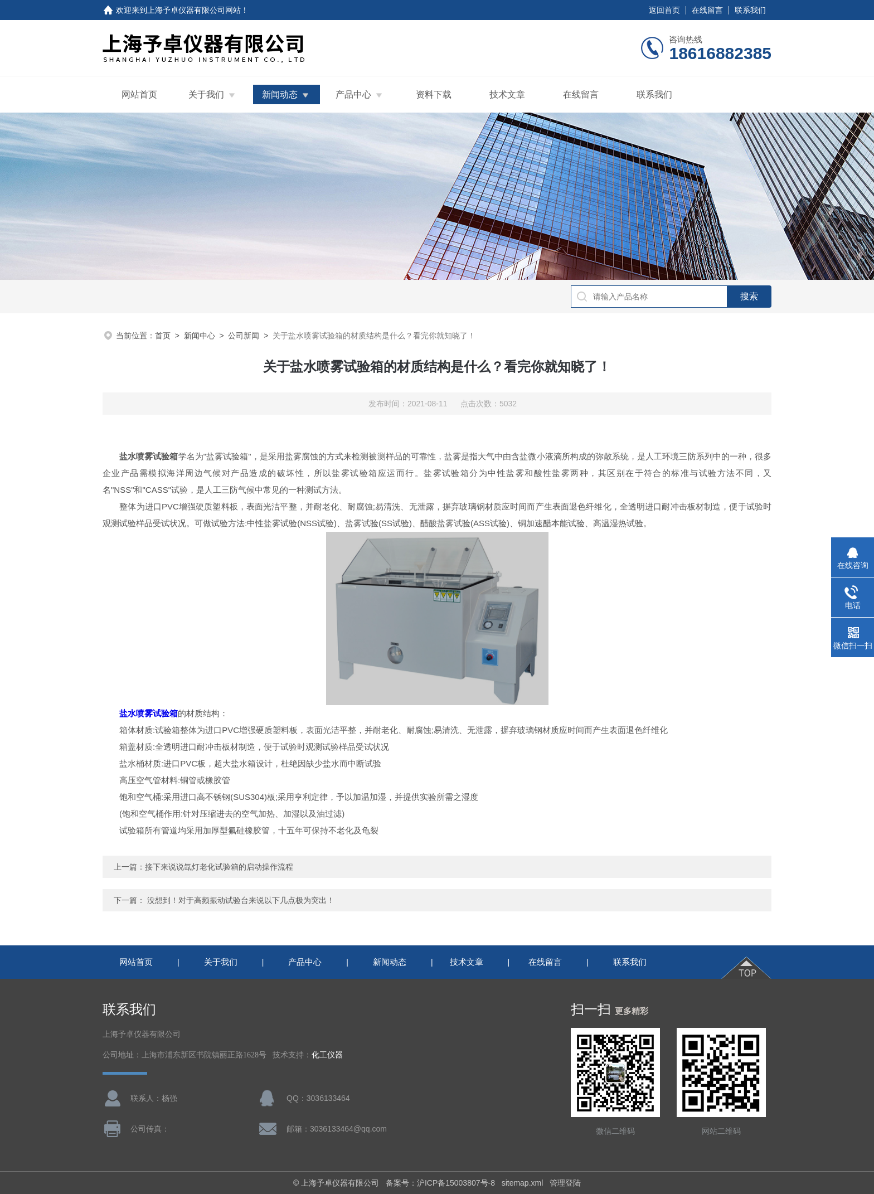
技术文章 (507, 94)
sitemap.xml (522, 1182)
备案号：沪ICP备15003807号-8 (440, 1182)
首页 (163, 335)
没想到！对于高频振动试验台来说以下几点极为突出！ (240, 900)
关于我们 (206, 94)
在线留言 (707, 10)
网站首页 (139, 94)
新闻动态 (280, 94)
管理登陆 (565, 1182)
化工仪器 (327, 1055)
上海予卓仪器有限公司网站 (194, 10)
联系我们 (750, 10)
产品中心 (353, 94)
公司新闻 (243, 335)
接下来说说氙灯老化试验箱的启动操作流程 (219, 866)
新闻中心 (199, 335)
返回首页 (664, 10)
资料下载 (433, 94)
